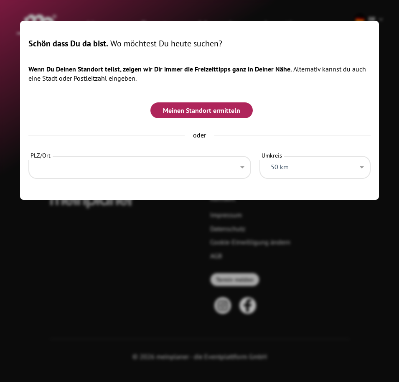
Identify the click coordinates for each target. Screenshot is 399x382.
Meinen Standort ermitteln (201, 110)
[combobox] (139, 165)
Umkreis (272, 155)
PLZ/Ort (40, 155)
